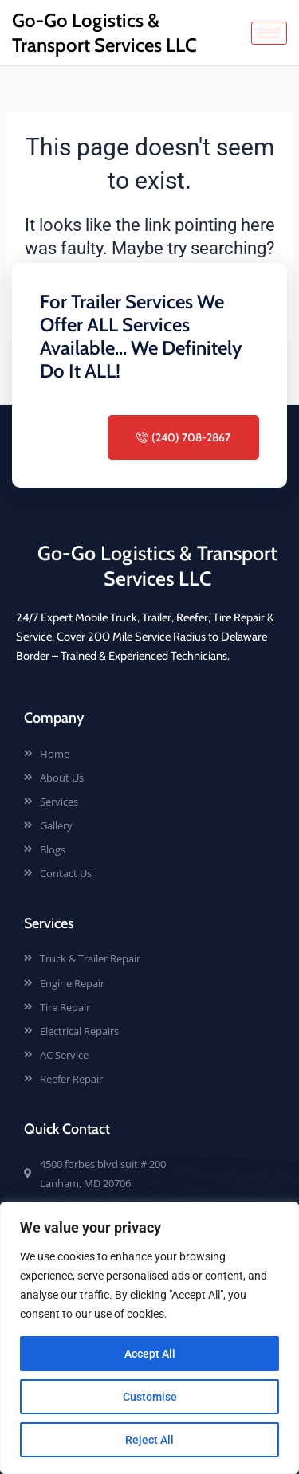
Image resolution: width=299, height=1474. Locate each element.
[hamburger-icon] (269, 33)
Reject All (149, 1439)
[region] (149, 1338)
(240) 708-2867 (183, 437)
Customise (150, 1396)
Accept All (149, 1353)
